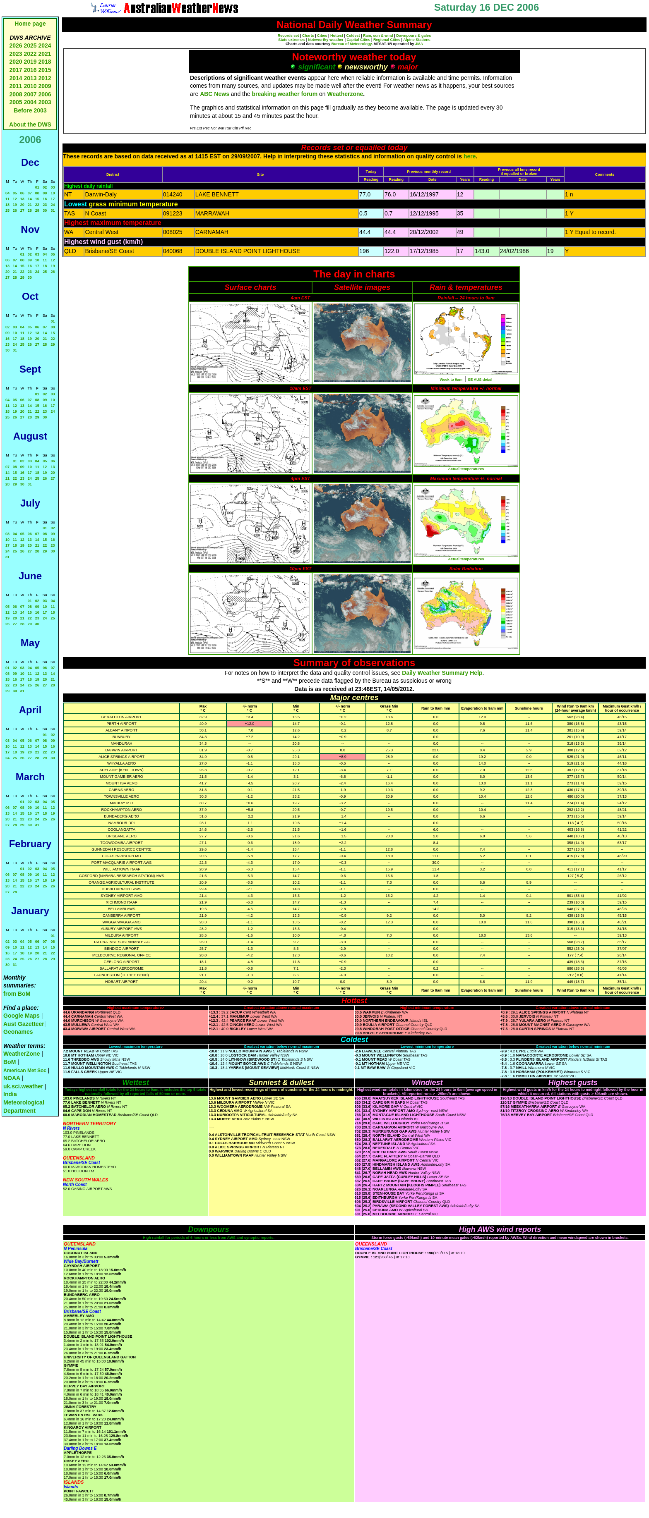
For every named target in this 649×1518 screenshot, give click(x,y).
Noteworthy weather (326, 40)
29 (37, 210)
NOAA (11, 1078)
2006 (44, 94)
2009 (44, 86)
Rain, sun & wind (378, 35)
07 (30, 193)
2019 (30, 61)
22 (37, 205)
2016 (30, 70)
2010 (30, 86)
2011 (15, 86)
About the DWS (30, 124)
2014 (15, 78)
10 (52, 193)
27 (22, 210)
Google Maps (21, 1015)
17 (52, 199)
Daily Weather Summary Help (442, 672)
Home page (30, 23)
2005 (15, 102)
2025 (30, 45)
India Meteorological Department (23, 1102)
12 (15, 199)
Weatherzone (345, 94)
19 (15, 205)
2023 (15, 53)
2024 (44, 45)
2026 (15, 45)
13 (22, 199)
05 (15, 193)
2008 (15, 94)
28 (30, 210)
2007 (30, 94)
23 (45, 205)
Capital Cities (358, 40)
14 (30, 199)
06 (22, 193)
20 (22, 205)
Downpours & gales (413, 35)
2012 (44, 78)
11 (7, 199)
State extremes (291, 40)
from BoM (16, 993)
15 (37, 199)
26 (15, 210)
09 (45, 193)
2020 (15, 61)
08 (37, 193)
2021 (44, 53)
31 (52, 210)
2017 (15, 70)
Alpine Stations (416, 40)
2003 (44, 102)
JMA (419, 44)
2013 (30, 78)
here (470, 156)
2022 (30, 53)
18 (7, 205)
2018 (44, 61)
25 (7, 210)
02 (45, 187)
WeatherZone (21, 1053)
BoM (9, 1062)
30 (45, 210)
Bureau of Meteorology (351, 44)
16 (45, 199)
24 (52, 205)
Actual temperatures (466, 469)
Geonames (18, 1031)
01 (37, 187)
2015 (44, 70)
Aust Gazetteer (23, 1024)
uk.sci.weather (23, 1086)
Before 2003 (30, 110)
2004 (31, 102)
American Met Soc (25, 1070)
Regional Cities (386, 40)
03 (52, 187)
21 (30, 205)
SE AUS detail (480, 380)
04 (7, 193)
